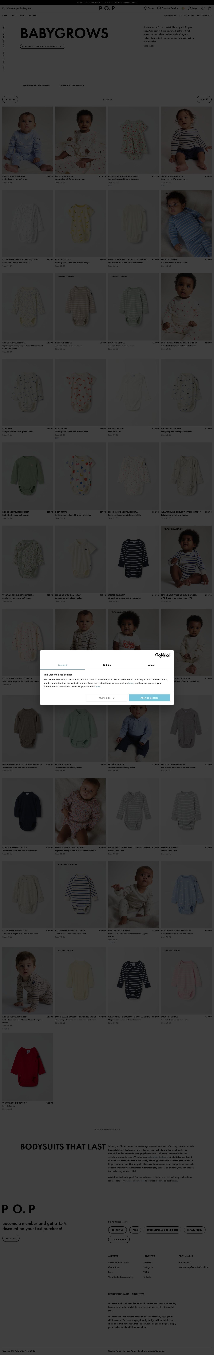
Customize (106, 698)
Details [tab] (107, 665)
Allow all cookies (149, 698)
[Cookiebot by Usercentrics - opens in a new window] (157, 655)
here (130, 683)
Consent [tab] (62, 665)
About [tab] (151, 665)
